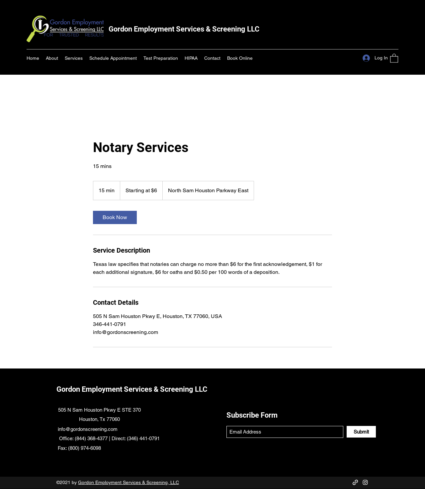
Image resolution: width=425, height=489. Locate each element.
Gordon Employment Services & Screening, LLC (128, 482)
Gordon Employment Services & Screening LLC (184, 29)
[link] (115, 217)
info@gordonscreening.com (88, 429)
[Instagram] (365, 482)
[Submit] (361, 432)
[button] (394, 58)
